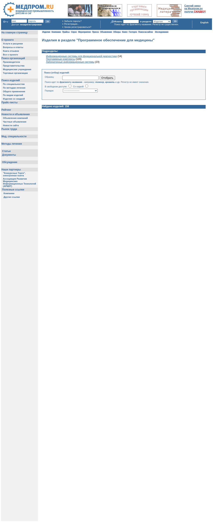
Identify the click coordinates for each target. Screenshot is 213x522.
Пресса (95, 32)
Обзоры (117, 32)
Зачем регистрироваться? (77, 27)
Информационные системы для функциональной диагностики (81, 56)
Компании (56, 32)
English (204, 22)
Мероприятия (84, 32)
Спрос (74, 32)
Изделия (46, 32)
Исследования (162, 32)
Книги (125, 32)
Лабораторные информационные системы (70, 62)
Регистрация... (71, 24)
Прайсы (66, 32)
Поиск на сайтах (145, 32)
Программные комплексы (60, 59)
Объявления (106, 32)
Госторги (132, 32)
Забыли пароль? (73, 21)
